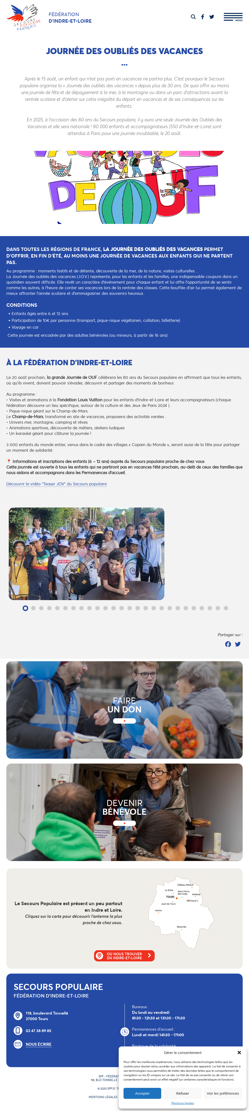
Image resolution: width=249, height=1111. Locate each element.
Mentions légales (182, 1103)
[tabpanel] (126, 554)
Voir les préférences (223, 1093)
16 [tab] (146, 608)
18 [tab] (162, 608)
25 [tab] (218, 608)
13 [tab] (121, 608)
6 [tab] (65, 608)
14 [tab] (130, 608)
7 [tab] (73, 608)
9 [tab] (89, 608)
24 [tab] (210, 608)
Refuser (182, 1093)
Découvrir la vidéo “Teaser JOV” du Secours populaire (56, 484)
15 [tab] (138, 608)
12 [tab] (113, 608)
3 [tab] (41, 608)
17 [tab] (154, 608)
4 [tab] (49, 608)
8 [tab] (81, 608)
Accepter (142, 1093)
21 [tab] (186, 608)
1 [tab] (25, 608)
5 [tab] (57, 608)
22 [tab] (194, 608)
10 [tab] (97, 608)
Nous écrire (39, 1044)
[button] (239, 1052)
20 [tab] (178, 608)
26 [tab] (226, 608)
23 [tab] (202, 608)
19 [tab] (170, 608)
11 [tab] (105, 608)
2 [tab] (33, 608)
